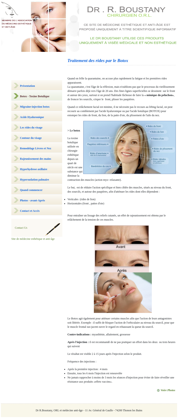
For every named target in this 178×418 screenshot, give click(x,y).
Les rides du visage (31, 127)
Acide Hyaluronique (32, 117)
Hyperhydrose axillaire (33, 169)
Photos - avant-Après (32, 200)
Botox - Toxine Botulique (34, 96)
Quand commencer (31, 190)
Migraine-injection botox (35, 106)
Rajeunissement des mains (35, 158)
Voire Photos (166, 390)
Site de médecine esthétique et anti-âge (33, 238)
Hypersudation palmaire (34, 179)
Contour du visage (31, 138)
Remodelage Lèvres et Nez (35, 148)
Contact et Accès (30, 210)
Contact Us (21, 227)
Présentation (27, 85)
